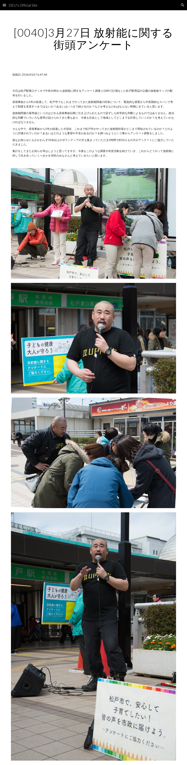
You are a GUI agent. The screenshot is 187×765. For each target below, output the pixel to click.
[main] (93, 38)
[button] (4, 5)
